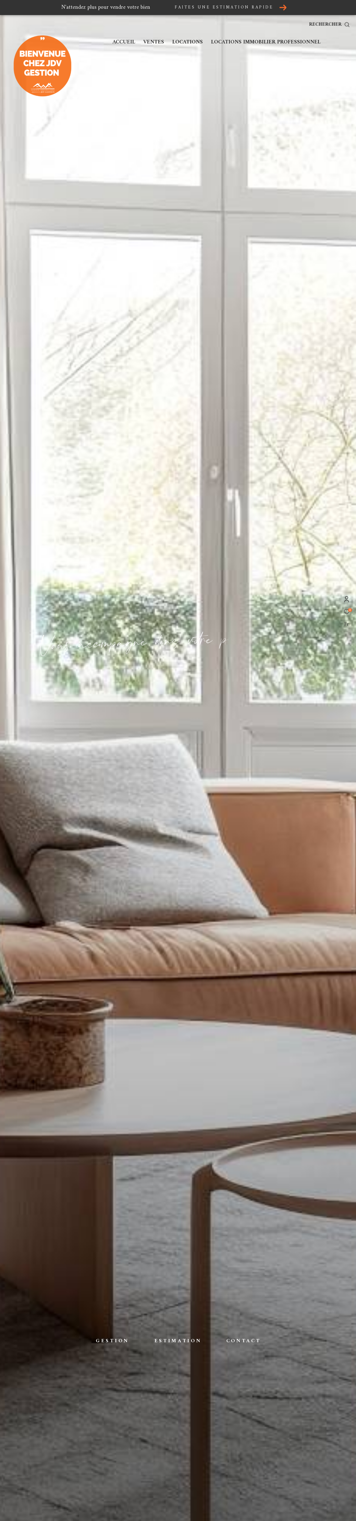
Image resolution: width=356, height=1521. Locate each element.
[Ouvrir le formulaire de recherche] (329, 24)
